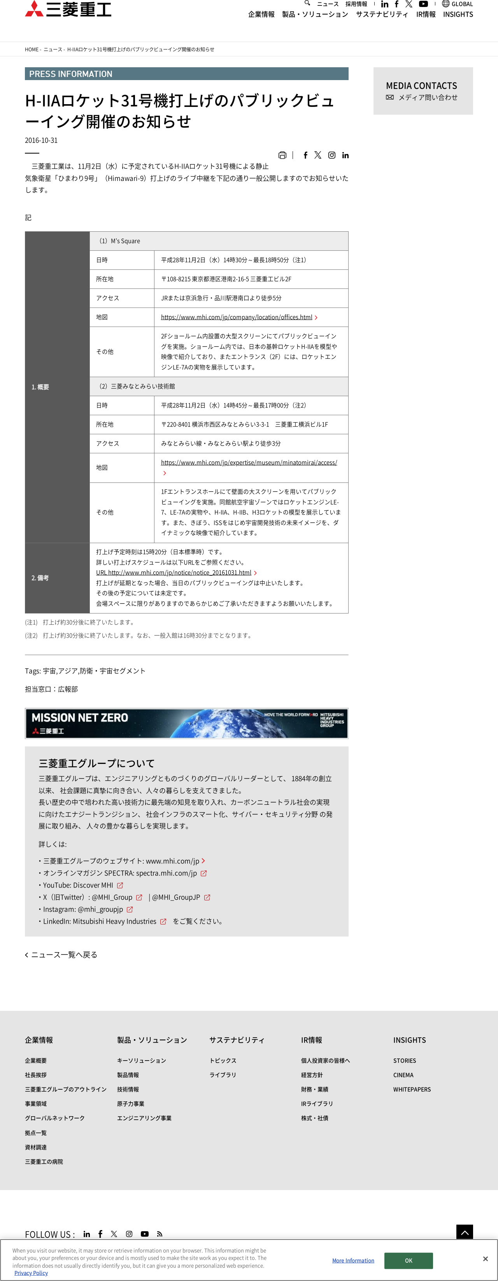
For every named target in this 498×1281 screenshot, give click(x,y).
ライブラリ (223, 1075)
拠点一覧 (36, 1133)
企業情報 (261, 26)
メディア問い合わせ (428, 97)
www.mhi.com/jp (172, 861)
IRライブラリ (317, 1103)
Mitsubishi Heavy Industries (114, 921)
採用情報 (356, 16)
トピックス (223, 1060)
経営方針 (312, 1075)
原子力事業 (130, 1103)
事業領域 (36, 1103)
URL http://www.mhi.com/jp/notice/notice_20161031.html (173, 572)
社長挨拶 (36, 1075)
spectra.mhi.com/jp (166, 873)
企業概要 (36, 1060)
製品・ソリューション (315, 26)
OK (408, 1260)
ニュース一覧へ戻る (64, 954)
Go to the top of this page (464, 1233)
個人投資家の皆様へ (325, 1060)
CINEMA (403, 1075)
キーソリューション (141, 1060)
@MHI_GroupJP (176, 897)
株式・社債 (314, 1118)
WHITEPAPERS (412, 1089)
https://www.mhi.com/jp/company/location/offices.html (236, 317)
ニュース (328, 16)
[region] (249, 1260)
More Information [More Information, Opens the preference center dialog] (353, 1260)
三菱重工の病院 (44, 1161)
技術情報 (128, 1089)
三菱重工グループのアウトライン (66, 1089)
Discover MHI (93, 885)
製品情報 (128, 1075)
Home (32, 49)
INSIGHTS (458, 26)
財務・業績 (314, 1089)
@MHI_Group (112, 897)
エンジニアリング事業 (144, 1118)
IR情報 (426, 26)
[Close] (485, 1258)
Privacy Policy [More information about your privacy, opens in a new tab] (31, 1273)
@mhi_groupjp (100, 909)
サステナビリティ (382, 26)
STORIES (404, 1060)
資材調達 (36, 1147)
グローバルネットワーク (55, 1118)
